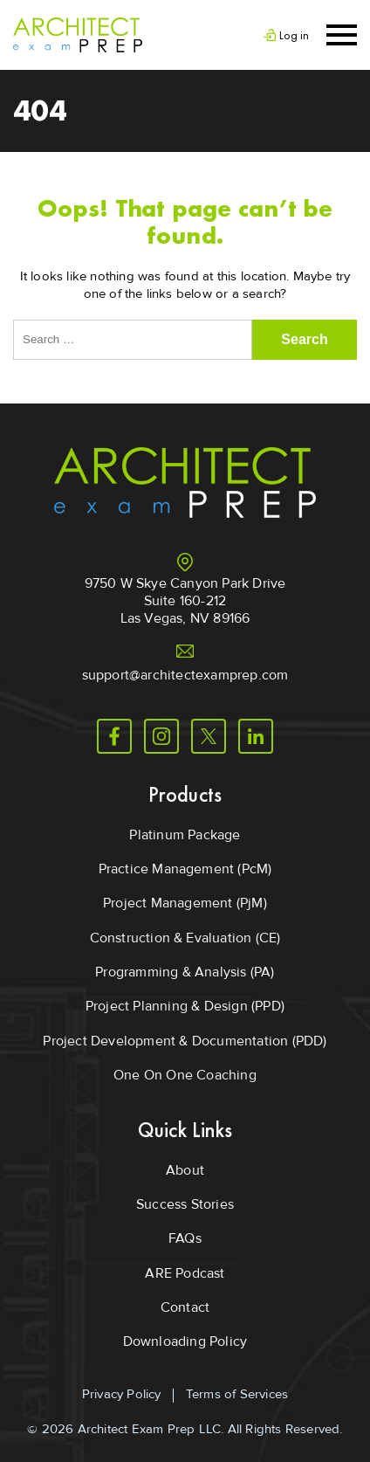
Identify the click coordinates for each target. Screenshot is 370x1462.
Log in (294, 35)
